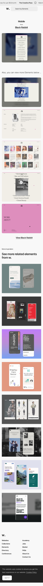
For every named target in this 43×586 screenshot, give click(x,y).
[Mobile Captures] (21, 278)
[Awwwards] (8, 9)
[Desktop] (21, 92)
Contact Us (26, 557)
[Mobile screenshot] (21, 442)
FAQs (24, 550)
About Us (25, 554)
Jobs (24, 544)
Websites (5, 540)
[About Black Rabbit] (21, 123)
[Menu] (21, 218)
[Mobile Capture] (21, 343)
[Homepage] (21, 187)
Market (25, 547)
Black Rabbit (21, 27)
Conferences (6, 554)
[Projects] (21, 155)
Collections (6, 544)
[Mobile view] (21, 311)
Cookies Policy (31, 572)
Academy (25, 540)
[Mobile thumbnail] (21, 474)
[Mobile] (21, 507)
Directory (5, 550)
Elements (5, 547)
